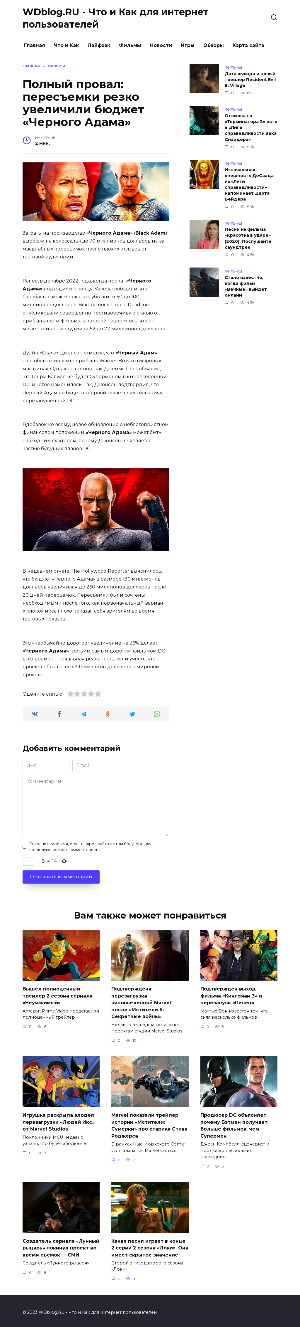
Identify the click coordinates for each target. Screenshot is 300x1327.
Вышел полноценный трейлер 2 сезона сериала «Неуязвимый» (58, 995)
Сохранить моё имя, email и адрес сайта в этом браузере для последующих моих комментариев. (90, 847)
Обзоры (213, 45)
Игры (188, 45)
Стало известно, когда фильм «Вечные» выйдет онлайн (246, 286)
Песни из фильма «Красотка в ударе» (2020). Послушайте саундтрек (248, 238)
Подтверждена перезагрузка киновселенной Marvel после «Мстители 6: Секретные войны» (141, 1002)
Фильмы (130, 45)
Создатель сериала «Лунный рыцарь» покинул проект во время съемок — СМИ (61, 1244)
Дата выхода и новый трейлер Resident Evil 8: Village (250, 79)
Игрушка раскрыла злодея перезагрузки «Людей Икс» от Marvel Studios (59, 1120)
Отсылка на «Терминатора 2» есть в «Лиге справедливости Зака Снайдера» (251, 127)
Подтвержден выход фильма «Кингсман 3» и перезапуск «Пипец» (231, 995)
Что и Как (66, 45)
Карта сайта (248, 45)
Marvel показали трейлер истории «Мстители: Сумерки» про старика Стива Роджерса (149, 1123)
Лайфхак (99, 45)
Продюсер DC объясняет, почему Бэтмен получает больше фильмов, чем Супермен (233, 1123)
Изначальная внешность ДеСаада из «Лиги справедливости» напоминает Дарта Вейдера (249, 184)
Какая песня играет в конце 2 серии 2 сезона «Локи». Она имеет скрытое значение (149, 1244)
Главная (34, 45)
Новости (161, 45)
